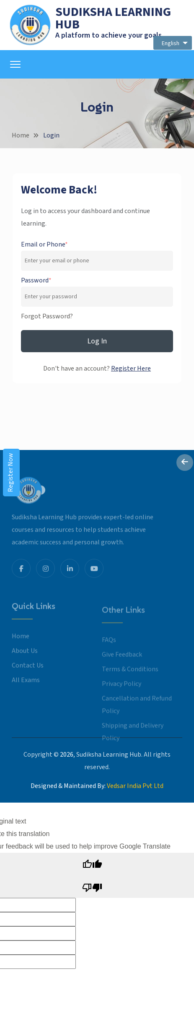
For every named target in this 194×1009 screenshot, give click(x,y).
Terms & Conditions (130, 676)
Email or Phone (44, 244)
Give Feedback (122, 661)
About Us (25, 658)
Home (20, 135)
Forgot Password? (47, 316)
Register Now (10, 472)
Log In (97, 341)
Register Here (131, 368)
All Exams (26, 687)
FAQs (109, 646)
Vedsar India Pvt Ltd (135, 785)
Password (36, 280)
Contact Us (28, 672)
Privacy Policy (121, 690)
